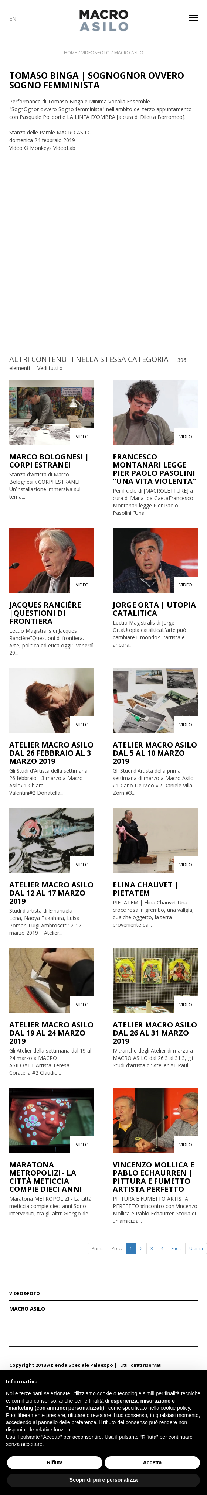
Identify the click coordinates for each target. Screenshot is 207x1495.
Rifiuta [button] (55, 1462)
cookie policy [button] (175, 1408)
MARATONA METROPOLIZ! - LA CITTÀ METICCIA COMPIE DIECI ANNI (45, 1177)
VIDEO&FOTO (24, 1294)
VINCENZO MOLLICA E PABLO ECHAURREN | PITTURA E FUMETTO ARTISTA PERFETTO (153, 1177)
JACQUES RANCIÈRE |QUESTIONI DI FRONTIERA (45, 613)
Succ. (176, 1248)
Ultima (196, 1248)
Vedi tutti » (49, 368)
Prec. (117, 1248)
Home (70, 52)
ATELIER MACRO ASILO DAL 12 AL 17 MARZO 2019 (51, 893)
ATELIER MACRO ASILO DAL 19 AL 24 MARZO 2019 (51, 1033)
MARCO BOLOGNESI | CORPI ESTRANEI (49, 461)
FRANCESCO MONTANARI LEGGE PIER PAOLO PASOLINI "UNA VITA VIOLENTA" (154, 469)
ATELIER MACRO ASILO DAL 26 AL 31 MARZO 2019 (155, 1033)
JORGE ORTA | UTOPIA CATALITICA (154, 609)
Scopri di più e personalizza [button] (103, 1480)
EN (12, 18)
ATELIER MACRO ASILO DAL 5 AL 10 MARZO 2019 (155, 753)
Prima (98, 1248)
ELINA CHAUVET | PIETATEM (146, 889)
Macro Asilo (128, 52)
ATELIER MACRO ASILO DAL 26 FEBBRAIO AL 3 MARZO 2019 (51, 753)
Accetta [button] (152, 1462)
